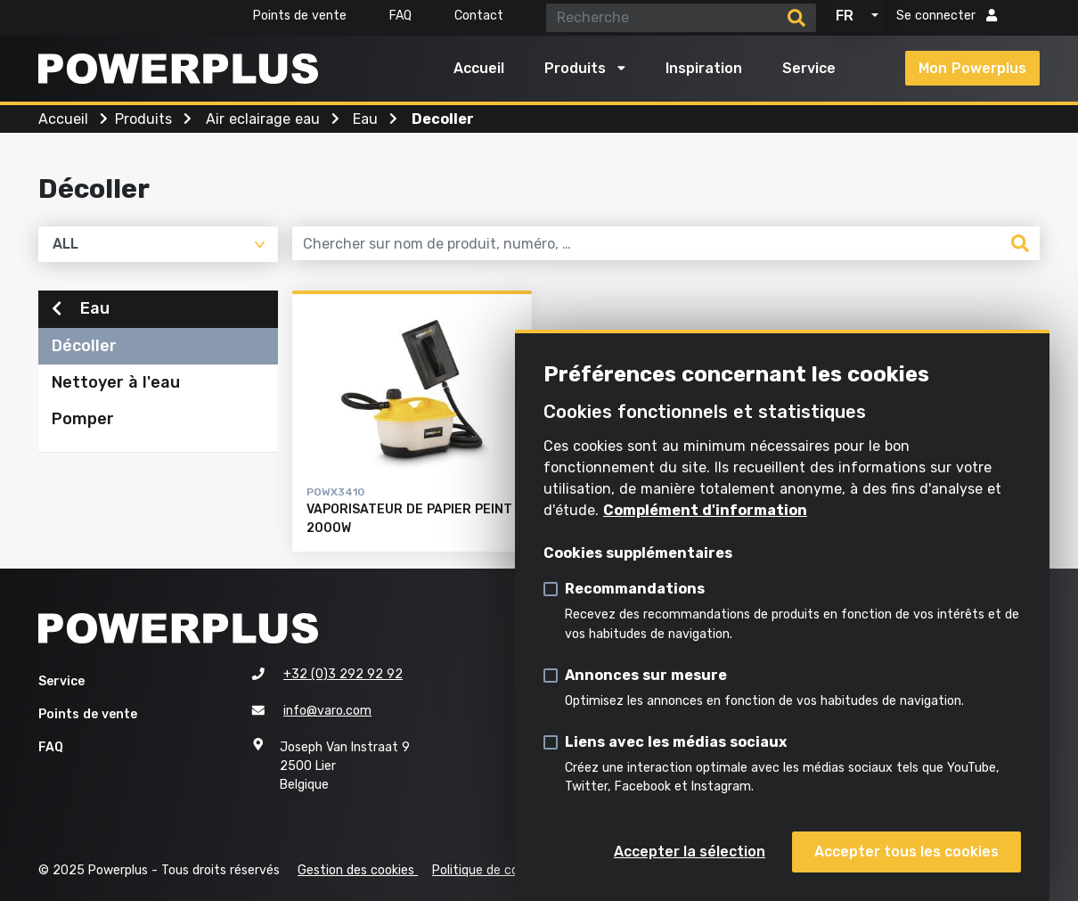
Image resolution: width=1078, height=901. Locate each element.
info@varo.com (327, 710)
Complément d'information (705, 510)
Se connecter (946, 15)
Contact (478, 15)
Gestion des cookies (358, 870)
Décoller (84, 348)
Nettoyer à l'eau (116, 385)
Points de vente (300, 15)
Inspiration (704, 68)
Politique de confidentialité (510, 870)
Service (809, 68)
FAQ (400, 15)
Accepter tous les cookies (906, 851)
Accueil (478, 68)
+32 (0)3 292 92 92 (343, 674)
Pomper (83, 421)
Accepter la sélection (689, 851)
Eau (81, 311)
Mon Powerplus (972, 68)
